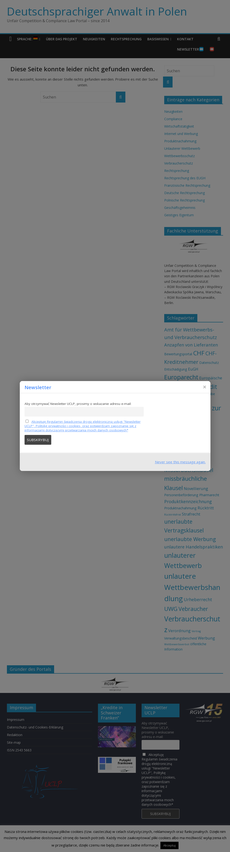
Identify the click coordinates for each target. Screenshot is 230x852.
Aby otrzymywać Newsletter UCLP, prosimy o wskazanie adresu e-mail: (78, 404)
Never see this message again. (180, 462)
